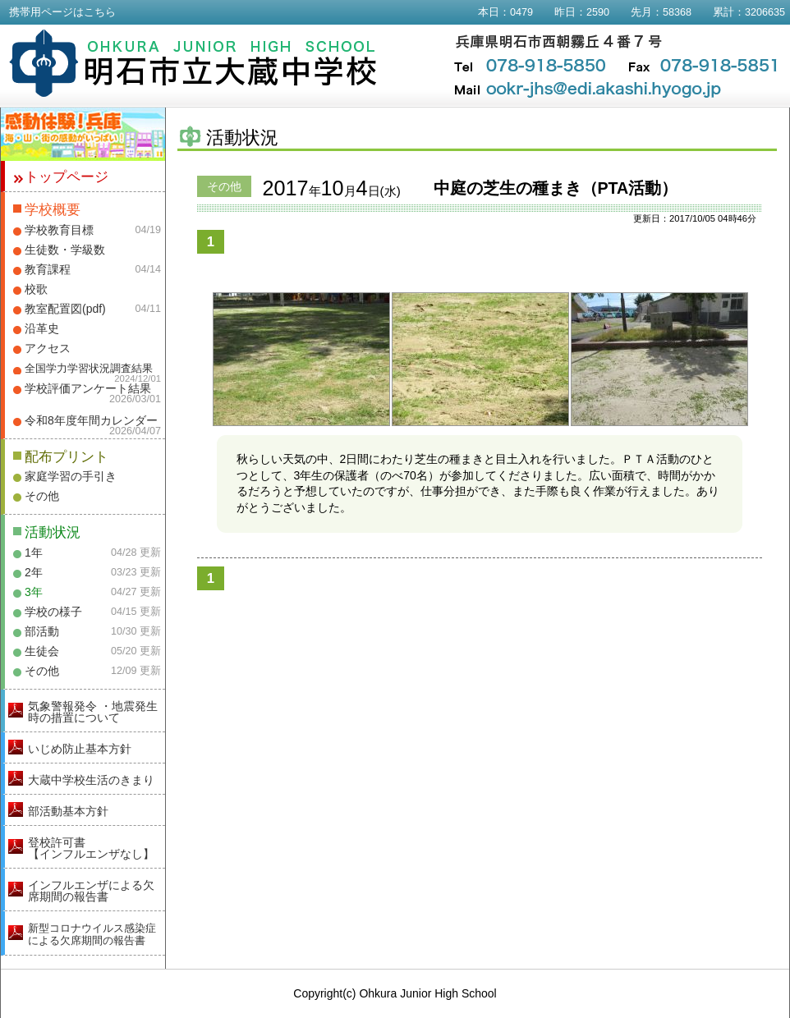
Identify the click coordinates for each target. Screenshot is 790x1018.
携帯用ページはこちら (62, 12)
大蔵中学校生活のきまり (91, 779)
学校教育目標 (59, 229)
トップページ (66, 177)
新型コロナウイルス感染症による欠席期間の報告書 (92, 934)
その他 (42, 495)
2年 (34, 572)
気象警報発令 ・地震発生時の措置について (93, 711)
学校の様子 (53, 611)
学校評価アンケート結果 (88, 388)
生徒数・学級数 (65, 249)
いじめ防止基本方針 (79, 748)
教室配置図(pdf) (65, 308)
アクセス (48, 348)
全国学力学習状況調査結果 (89, 368)
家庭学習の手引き (71, 476)
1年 (34, 552)
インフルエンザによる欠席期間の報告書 (91, 890)
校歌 (36, 289)
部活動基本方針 (68, 811)
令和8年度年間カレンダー (91, 420)
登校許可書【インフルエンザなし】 (91, 848)
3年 (34, 591)
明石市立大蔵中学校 (193, 63)
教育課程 (48, 269)
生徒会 (42, 651)
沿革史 (42, 328)
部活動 (42, 631)
